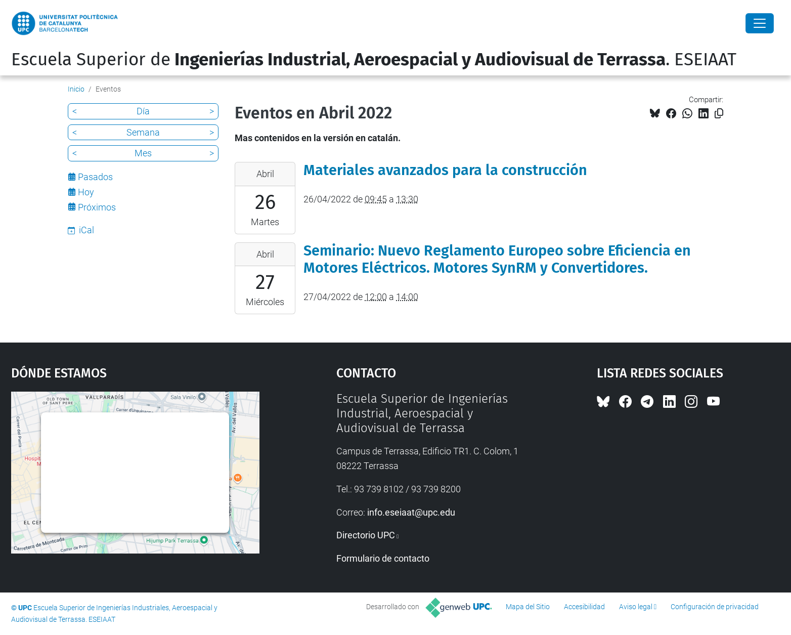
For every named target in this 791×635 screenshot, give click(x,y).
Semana (143, 132)
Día (143, 111)
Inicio (76, 89)
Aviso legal (635, 607)
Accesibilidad (584, 607)
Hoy (86, 192)
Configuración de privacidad (715, 607)
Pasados (95, 177)
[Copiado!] (719, 113)
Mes (143, 153)
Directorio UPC (365, 535)
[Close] (759, 23)
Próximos (97, 207)
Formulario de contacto (382, 558)
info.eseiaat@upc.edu (411, 512)
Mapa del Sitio (528, 607)
